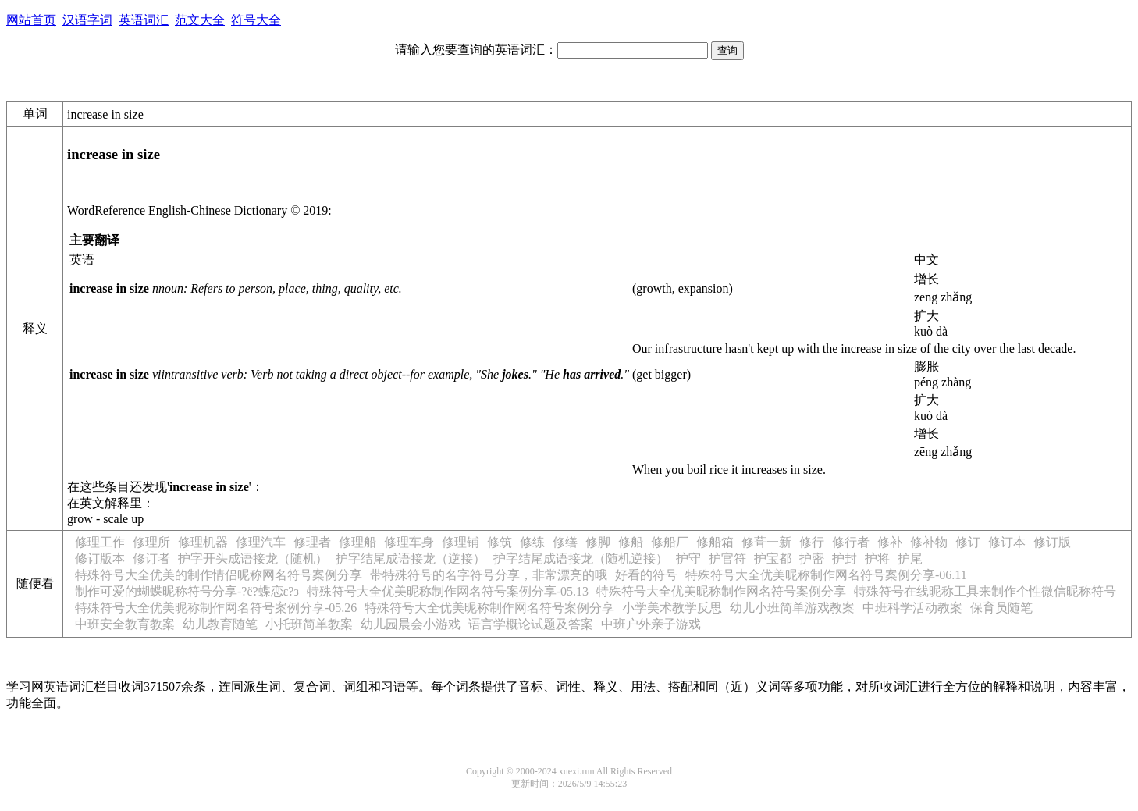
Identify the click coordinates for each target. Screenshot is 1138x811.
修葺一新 (766, 542)
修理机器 (203, 542)
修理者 (312, 542)
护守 (688, 558)
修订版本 (100, 558)
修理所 (151, 542)
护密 (811, 558)
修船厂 (669, 542)
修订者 (151, 558)
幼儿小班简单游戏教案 (792, 607)
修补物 (929, 542)
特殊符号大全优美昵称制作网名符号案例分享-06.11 (826, 575)
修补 (889, 542)
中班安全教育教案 (125, 624)
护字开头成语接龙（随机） (253, 558)
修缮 (565, 542)
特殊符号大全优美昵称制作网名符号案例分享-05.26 (216, 607)
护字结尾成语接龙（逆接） (410, 558)
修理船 (357, 542)
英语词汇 (144, 20)
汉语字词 (87, 20)
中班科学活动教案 (912, 607)
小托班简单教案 (309, 624)
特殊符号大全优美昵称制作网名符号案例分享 (721, 591)
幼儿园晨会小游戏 (411, 624)
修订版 (1052, 542)
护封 (844, 558)
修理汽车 (261, 542)
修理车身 (409, 542)
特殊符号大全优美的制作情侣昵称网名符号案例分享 (218, 575)
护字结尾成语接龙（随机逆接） (580, 558)
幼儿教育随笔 (220, 624)
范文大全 (200, 20)
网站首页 (31, 20)
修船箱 (715, 542)
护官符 (727, 558)
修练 (532, 542)
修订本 (1007, 542)
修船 (630, 542)
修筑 (499, 542)
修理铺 (460, 542)
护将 (877, 558)
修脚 (597, 542)
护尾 (910, 558)
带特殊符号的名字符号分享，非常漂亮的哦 (488, 575)
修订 (967, 542)
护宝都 (772, 558)
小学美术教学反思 (672, 607)
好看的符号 (646, 575)
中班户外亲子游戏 (651, 624)
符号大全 (256, 20)
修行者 (851, 542)
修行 (811, 542)
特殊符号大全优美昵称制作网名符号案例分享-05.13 (448, 591)
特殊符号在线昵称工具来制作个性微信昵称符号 (985, 591)
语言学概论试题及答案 (530, 624)
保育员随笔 (1001, 607)
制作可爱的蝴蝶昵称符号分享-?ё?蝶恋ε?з (187, 591)
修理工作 (100, 542)
